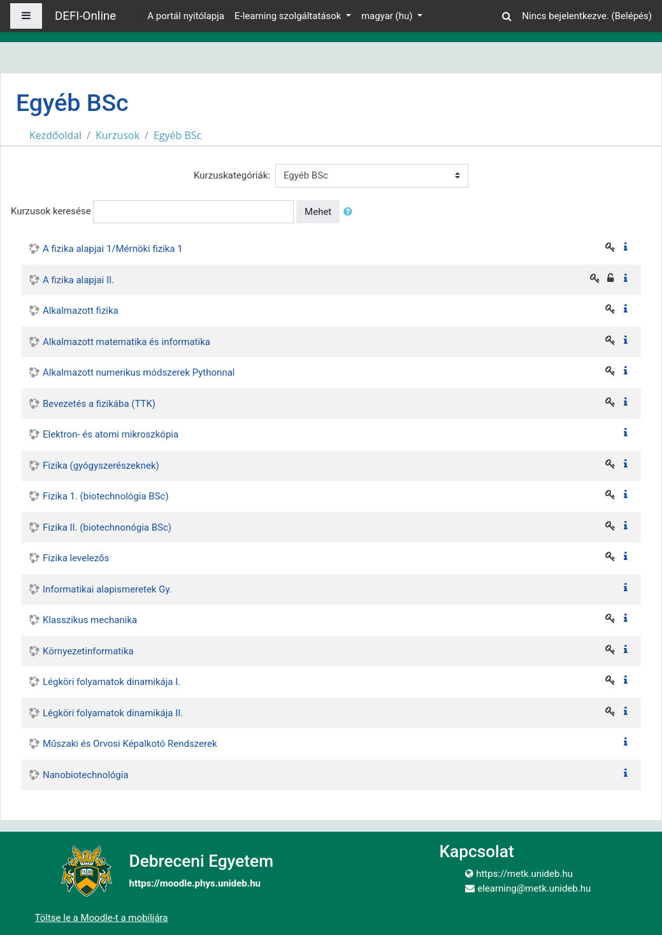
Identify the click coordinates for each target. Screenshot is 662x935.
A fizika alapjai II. (78, 280)
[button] (506, 14)
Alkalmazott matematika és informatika (126, 342)
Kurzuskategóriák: (232, 175)
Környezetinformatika (88, 651)
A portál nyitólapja (185, 16)
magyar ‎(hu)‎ (388, 16)
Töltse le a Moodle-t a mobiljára (101, 918)
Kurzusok (118, 135)
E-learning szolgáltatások (288, 16)
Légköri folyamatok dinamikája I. (111, 682)
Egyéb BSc (177, 135)
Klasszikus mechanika (90, 620)
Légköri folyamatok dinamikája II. (113, 713)
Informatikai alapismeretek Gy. (107, 589)
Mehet (318, 211)
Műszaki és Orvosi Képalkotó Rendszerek (130, 743)
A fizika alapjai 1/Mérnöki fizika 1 (113, 248)
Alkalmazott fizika (81, 310)
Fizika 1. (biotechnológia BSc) (106, 496)
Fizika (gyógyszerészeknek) (101, 465)
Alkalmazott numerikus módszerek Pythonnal (138, 372)
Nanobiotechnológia (86, 775)
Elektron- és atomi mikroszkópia (110, 434)
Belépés (632, 16)
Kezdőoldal (55, 135)
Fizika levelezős (76, 558)
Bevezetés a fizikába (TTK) (99, 403)
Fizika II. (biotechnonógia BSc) (107, 527)
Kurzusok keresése (51, 211)
